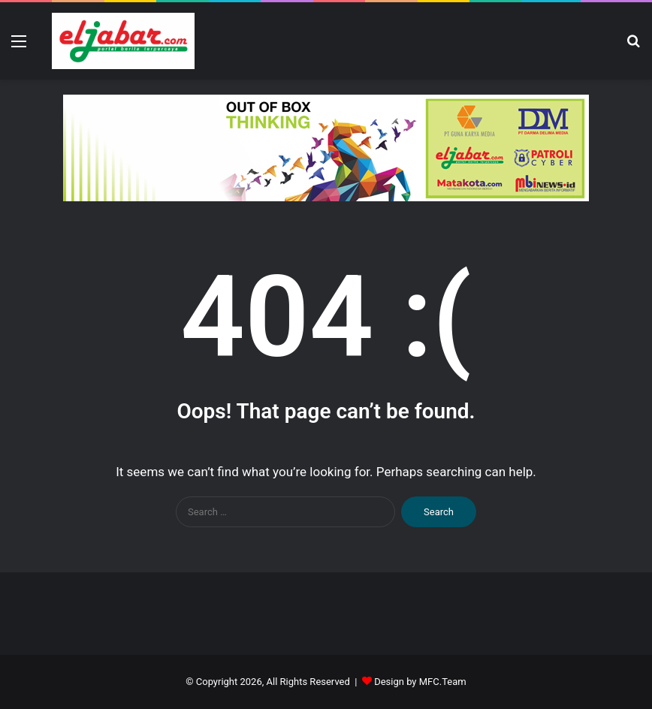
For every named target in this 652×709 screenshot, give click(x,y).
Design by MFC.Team (420, 681)
